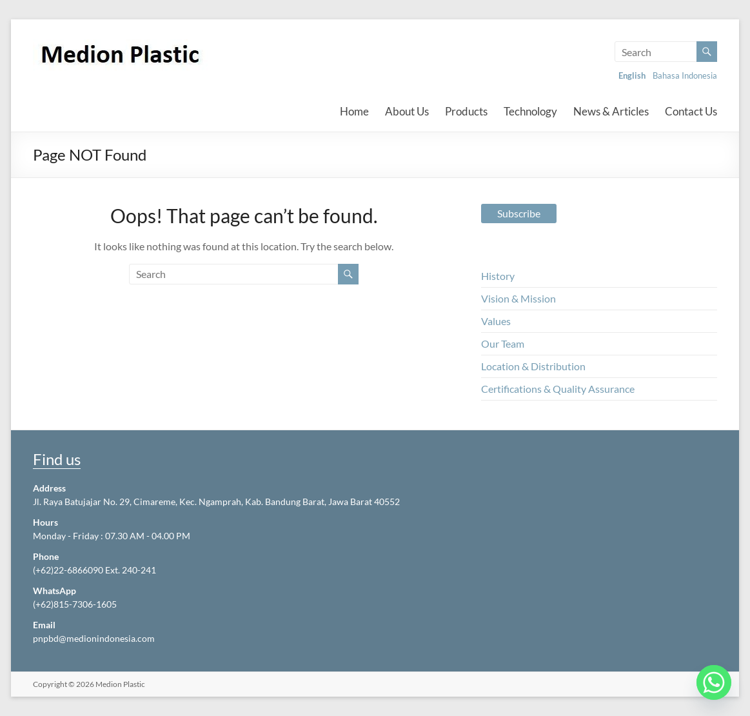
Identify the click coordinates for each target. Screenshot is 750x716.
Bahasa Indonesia (685, 75)
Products (466, 111)
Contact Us (691, 111)
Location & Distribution (533, 366)
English (632, 75)
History (498, 276)
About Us (407, 111)
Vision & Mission (518, 298)
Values (496, 321)
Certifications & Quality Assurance (558, 389)
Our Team (502, 343)
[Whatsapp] (713, 682)
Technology (530, 111)
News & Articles (611, 111)
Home (354, 111)
